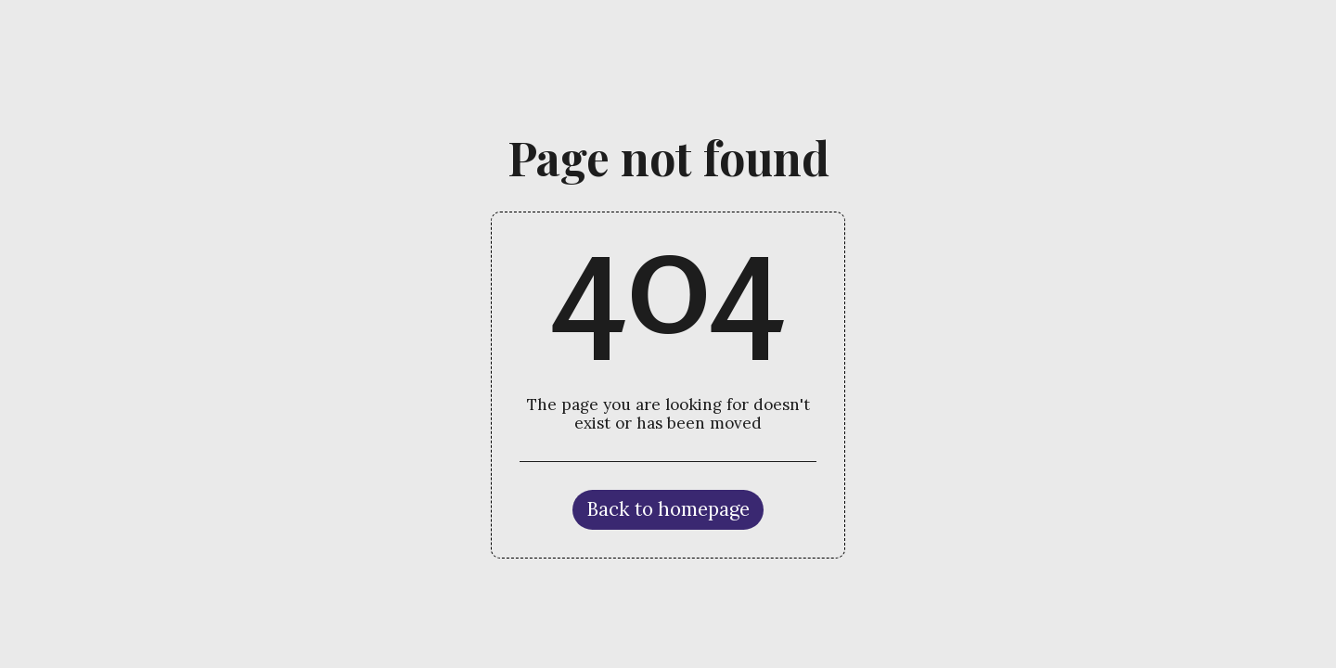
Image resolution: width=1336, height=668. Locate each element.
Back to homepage (668, 508)
